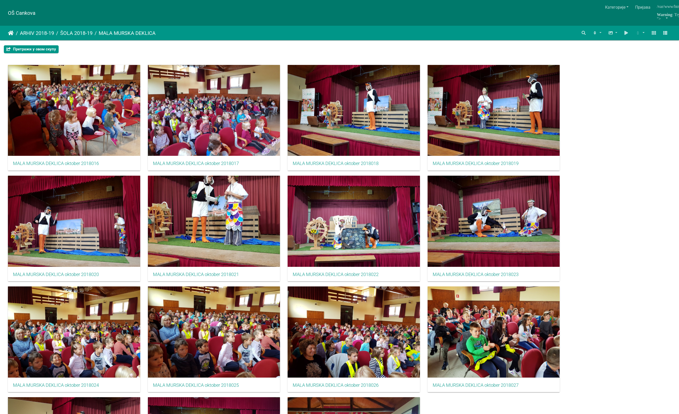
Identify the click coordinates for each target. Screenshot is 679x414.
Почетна (11, 33)
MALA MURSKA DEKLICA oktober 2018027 (615, 235)
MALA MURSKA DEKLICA (127, 33)
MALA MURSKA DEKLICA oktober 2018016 (56, 144)
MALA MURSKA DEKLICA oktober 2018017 (168, 144)
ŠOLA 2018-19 (76, 33)
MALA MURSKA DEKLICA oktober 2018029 (168, 327)
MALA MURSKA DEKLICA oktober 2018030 (280, 327)
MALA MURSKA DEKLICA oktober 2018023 (168, 235)
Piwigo (349, 372)
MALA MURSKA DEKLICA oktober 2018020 (503, 144)
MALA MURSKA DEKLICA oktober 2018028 (56, 327)
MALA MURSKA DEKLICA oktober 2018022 (56, 235)
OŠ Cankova (21, 13)
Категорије (615, 7)
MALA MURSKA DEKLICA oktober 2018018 (280, 144)
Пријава (642, 7)
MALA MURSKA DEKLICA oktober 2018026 (503, 235)
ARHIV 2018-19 (37, 33)
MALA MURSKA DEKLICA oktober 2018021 (615, 144)
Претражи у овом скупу (31, 49)
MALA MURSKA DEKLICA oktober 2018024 (280, 235)
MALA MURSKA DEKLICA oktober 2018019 (391, 144)
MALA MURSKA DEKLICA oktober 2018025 (391, 235)
